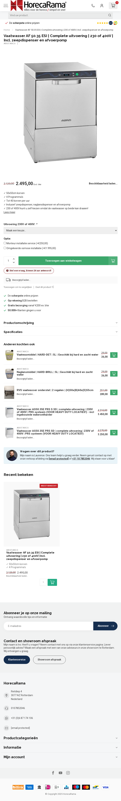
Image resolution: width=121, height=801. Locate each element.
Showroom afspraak (49, 659)
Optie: (7, 238)
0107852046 (18, 708)
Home (7, 30)
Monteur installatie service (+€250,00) (27, 243)
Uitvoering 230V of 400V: (20, 224)
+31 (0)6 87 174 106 (22, 718)
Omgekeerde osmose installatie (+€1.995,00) (31, 248)
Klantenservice (16, 659)
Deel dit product (45, 287)
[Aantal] (43, 582)
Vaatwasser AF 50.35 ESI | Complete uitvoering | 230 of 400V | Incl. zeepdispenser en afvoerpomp (64, 30)
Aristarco (10, 44)
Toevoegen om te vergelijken (18, 287)
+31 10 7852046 (81, 458)
